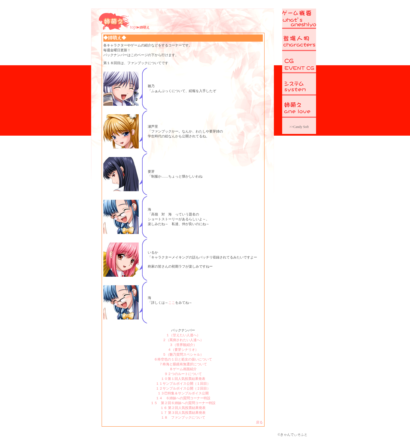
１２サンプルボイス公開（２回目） (183, 388)
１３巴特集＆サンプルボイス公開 (183, 393)
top (133, 27)
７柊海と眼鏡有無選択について (183, 364)
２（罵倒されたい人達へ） (183, 340)
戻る (259, 422)
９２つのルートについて (183, 374)
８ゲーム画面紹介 (183, 369)
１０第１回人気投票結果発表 (183, 379)
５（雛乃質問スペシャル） (183, 354)
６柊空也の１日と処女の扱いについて (183, 359)
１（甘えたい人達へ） (183, 335)
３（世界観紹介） (183, 345)
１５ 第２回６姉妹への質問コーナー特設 (183, 403)
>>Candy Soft (299, 127)
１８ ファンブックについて (183, 417)
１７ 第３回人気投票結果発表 (183, 413)
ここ (171, 303)
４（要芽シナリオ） (183, 350)
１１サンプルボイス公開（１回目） (183, 384)
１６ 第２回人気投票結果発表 (183, 408)
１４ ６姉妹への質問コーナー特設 (183, 398)
